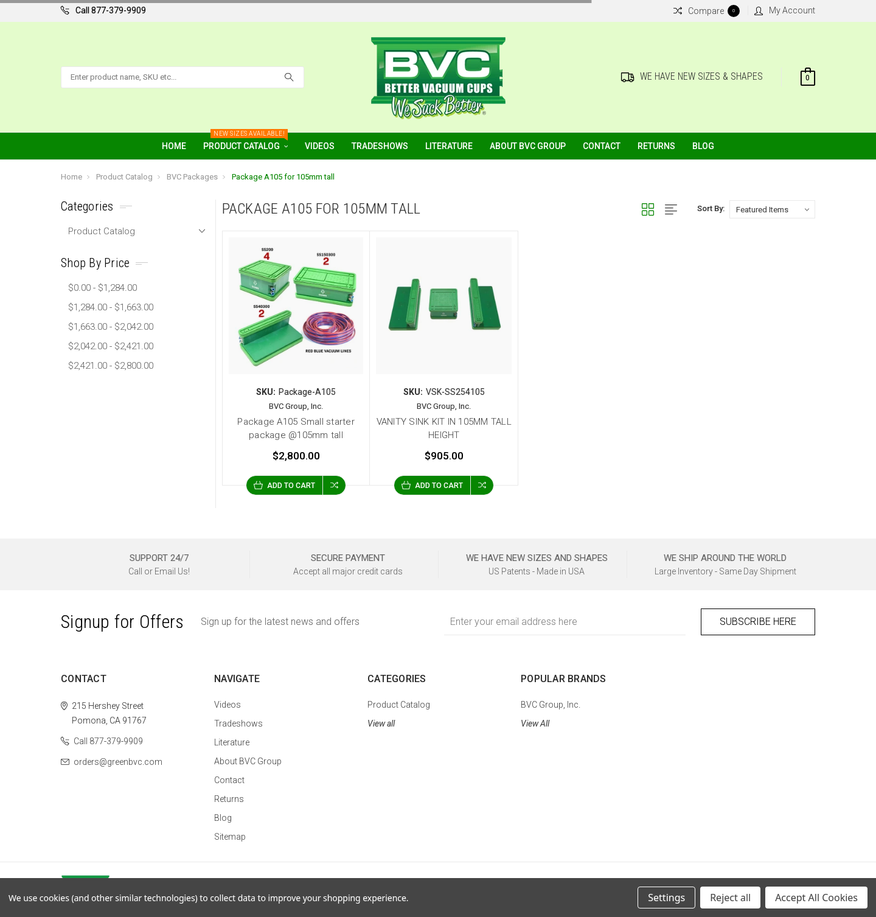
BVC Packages (192, 176)
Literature (449, 146)
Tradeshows (380, 146)
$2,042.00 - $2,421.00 (110, 346)
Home (174, 146)
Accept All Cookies (816, 897)
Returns (656, 146)
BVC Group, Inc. (550, 705)
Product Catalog (245, 142)
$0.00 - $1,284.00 (102, 287)
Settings (666, 897)
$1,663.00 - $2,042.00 (110, 326)
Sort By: (711, 208)
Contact (601, 146)
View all (381, 723)
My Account (784, 10)
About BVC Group (528, 146)
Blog (703, 146)
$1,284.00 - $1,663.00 (110, 307)
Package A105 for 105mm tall (283, 176)
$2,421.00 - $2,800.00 (110, 365)
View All (535, 723)
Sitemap (230, 837)
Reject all (730, 897)
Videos (320, 146)
